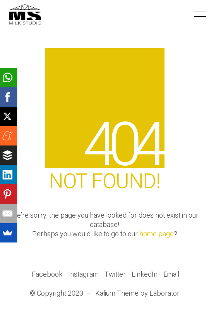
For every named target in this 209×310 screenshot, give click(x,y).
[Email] (171, 274)
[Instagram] (83, 274)
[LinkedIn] (145, 274)
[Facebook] (47, 274)
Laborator (164, 293)
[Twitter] (115, 274)
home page (156, 234)
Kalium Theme (117, 293)
